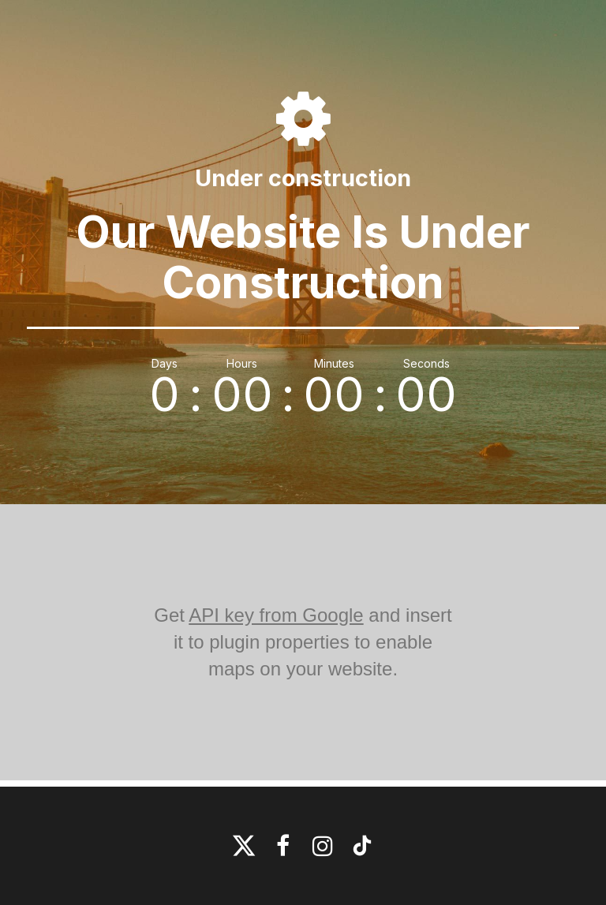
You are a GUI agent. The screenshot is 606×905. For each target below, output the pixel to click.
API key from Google (276, 615)
